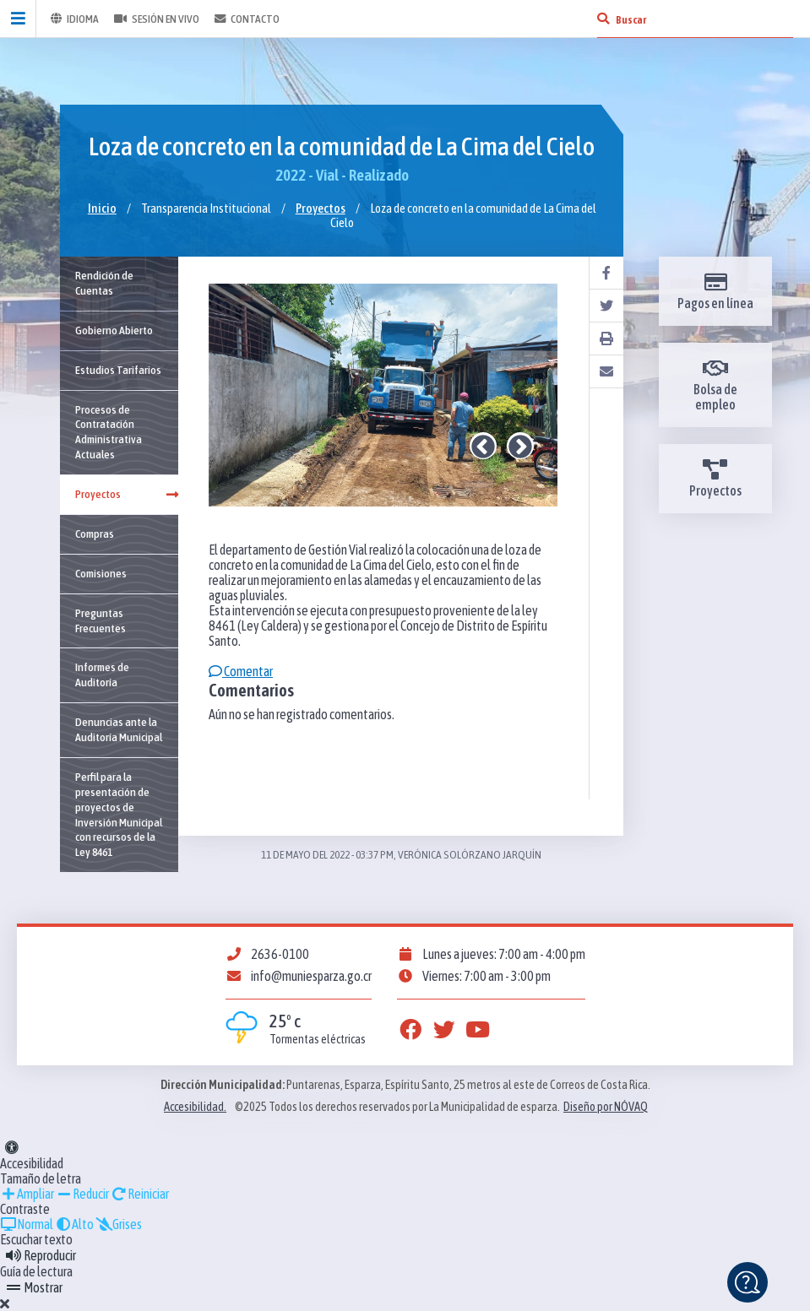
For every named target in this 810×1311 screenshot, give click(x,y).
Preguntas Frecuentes (100, 620)
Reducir (82, 1193)
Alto (74, 1224)
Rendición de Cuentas (104, 282)
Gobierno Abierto (114, 330)
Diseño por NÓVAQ (605, 1106)
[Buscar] (603, 18)
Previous (483, 445)
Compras (94, 533)
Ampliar (27, 1193)
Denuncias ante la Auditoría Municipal (118, 729)
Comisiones (101, 573)
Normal (26, 1224)
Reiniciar (140, 1193)
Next (520, 445)
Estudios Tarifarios (118, 370)
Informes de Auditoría (102, 674)
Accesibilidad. (195, 1106)
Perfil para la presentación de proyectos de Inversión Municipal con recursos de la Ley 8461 (118, 814)
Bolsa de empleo (715, 385)
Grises (118, 1224)
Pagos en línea (715, 291)
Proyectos (320, 208)
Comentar (241, 671)
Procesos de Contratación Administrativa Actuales (108, 432)
